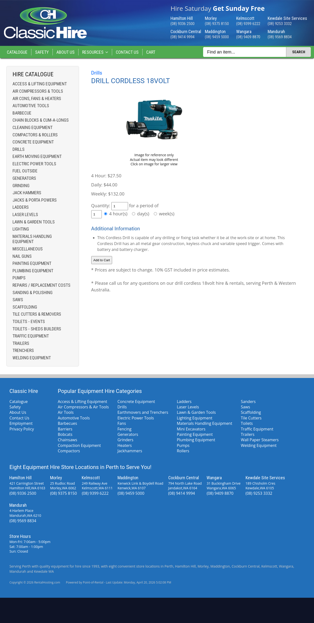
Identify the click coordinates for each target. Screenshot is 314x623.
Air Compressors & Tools (38, 91)
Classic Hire (23, 391)
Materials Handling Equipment (32, 239)
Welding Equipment (32, 357)
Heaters (125, 445)
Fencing (124, 429)
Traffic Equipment (31, 335)
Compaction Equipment (79, 445)
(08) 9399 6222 (248, 23)
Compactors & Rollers (35, 134)
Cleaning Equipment (32, 127)
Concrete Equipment (33, 141)
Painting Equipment (32, 263)
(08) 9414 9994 (182, 37)
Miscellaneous (28, 248)
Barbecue (22, 113)
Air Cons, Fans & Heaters (37, 98)
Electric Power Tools (34, 163)
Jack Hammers (27, 192)
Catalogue (17, 52)
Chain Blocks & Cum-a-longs (41, 120)
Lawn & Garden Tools (34, 221)
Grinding (21, 185)
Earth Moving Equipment (37, 156)
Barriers (65, 429)
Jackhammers (130, 451)
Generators (24, 178)
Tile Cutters (251, 418)
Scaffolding (25, 307)
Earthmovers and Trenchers (143, 412)
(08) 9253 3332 (280, 23)
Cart (150, 52)
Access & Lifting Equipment (40, 83)
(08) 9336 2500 (182, 23)
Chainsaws (67, 439)
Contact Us (127, 52)
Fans (122, 423)
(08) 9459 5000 (217, 37)
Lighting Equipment (194, 418)
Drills (19, 149)
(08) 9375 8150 (217, 23)
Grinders (125, 439)
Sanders (248, 401)
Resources (95, 52)
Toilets (247, 423)
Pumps (19, 277)
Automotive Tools (31, 105)
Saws (18, 299)
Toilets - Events (29, 321)
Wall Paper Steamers (260, 439)
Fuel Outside (25, 170)
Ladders (21, 207)
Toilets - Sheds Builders (37, 328)
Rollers (183, 451)
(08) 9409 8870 (248, 37)
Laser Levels (25, 214)
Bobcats (65, 434)
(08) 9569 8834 (280, 37)
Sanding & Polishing (32, 292)
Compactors (69, 451)
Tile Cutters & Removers (37, 314)
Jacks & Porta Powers (35, 200)
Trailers (21, 343)
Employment (20, 423)
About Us (65, 52)
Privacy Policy (21, 429)
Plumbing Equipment (33, 270)
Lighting (21, 229)
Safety (42, 52)
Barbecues (67, 423)
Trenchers (23, 350)
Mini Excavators (191, 429)
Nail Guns (22, 256)
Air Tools (66, 412)
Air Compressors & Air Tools (83, 407)
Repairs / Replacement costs (41, 285)
